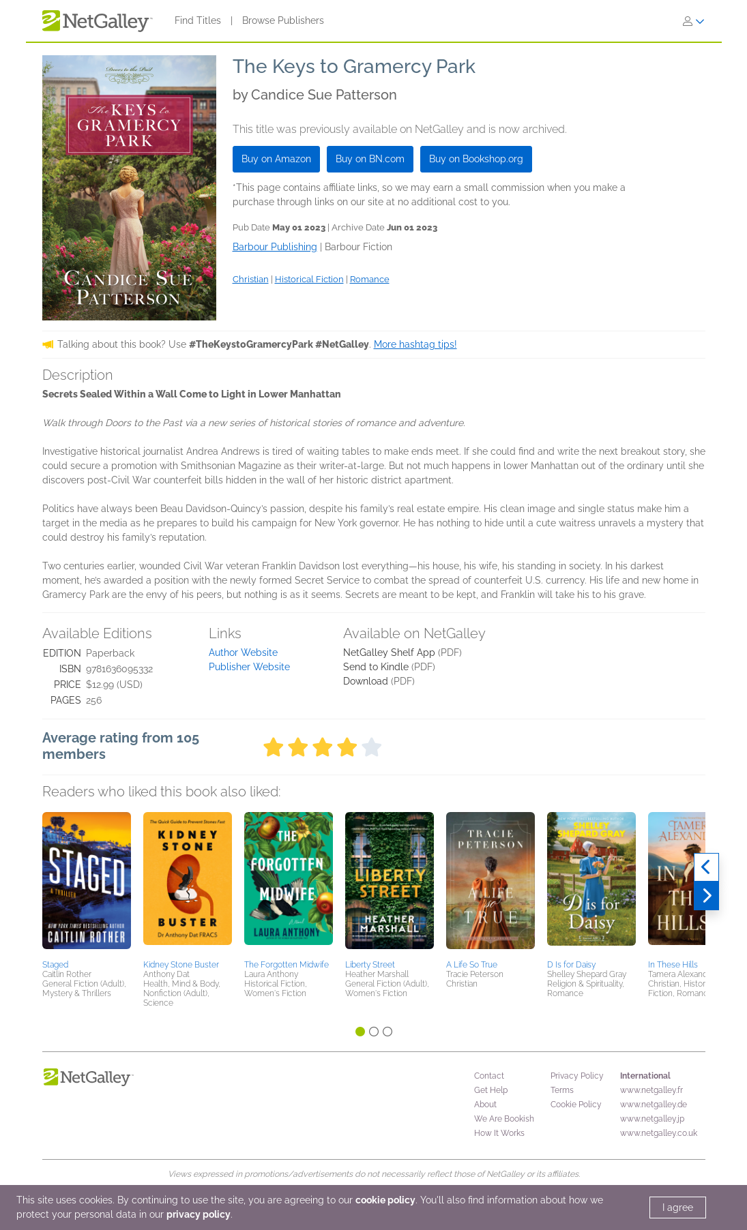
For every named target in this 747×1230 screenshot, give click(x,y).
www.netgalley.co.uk (658, 1133)
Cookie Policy (576, 1104)
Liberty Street (370, 965)
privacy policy (198, 1214)
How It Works (499, 1133)
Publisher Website (249, 666)
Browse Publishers (283, 20)
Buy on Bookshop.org (476, 158)
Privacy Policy (577, 1076)
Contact (489, 1076)
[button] (86, 883)
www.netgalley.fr (651, 1090)
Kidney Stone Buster (181, 965)
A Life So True (471, 965)
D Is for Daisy (571, 965)
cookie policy (385, 1200)
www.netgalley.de (653, 1104)
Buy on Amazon (276, 158)
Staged (55, 965)
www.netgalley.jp (652, 1119)
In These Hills (673, 965)
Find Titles (198, 20)
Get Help (491, 1090)
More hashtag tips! (415, 344)
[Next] (706, 896)
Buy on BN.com (370, 158)
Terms (562, 1090)
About (485, 1104)
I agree (677, 1207)
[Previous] (706, 867)
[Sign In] (694, 21)
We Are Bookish (504, 1119)
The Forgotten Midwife (286, 965)
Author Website (243, 652)
